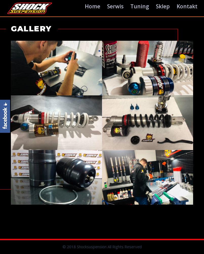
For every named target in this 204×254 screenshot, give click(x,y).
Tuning (139, 6)
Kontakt (187, 6)
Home (92, 6)
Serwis (115, 6)
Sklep (163, 6)
